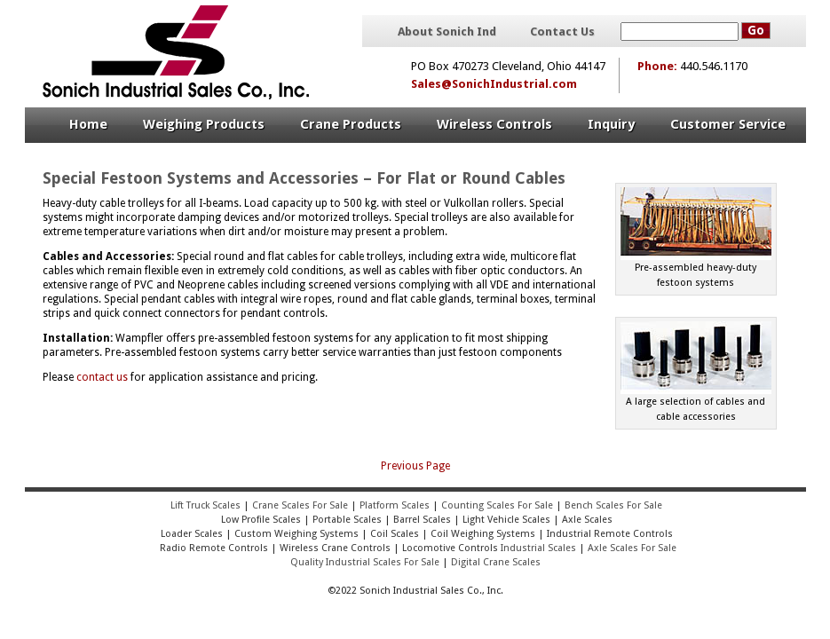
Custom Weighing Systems (296, 534)
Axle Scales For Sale (632, 548)
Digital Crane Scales (496, 562)
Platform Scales (395, 505)
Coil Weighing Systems (483, 534)
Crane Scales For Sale (300, 505)
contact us (102, 377)
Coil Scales (394, 534)
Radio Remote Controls (212, 548)
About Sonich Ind (447, 32)
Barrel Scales (422, 519)
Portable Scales (347, 519)
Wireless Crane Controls (335, 548)
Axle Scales (587, 519)
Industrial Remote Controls (610, 534)
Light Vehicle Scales (506, 519)
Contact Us (562, 32)
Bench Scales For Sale (613, 505)
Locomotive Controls (450, 548)
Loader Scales (191, 534)
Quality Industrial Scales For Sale (364, 562)
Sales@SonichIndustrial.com (494, 84)
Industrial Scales (538, 548)
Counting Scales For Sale (497, 505)
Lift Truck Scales (205, 505)
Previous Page (415, 466)
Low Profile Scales (261, 519)
